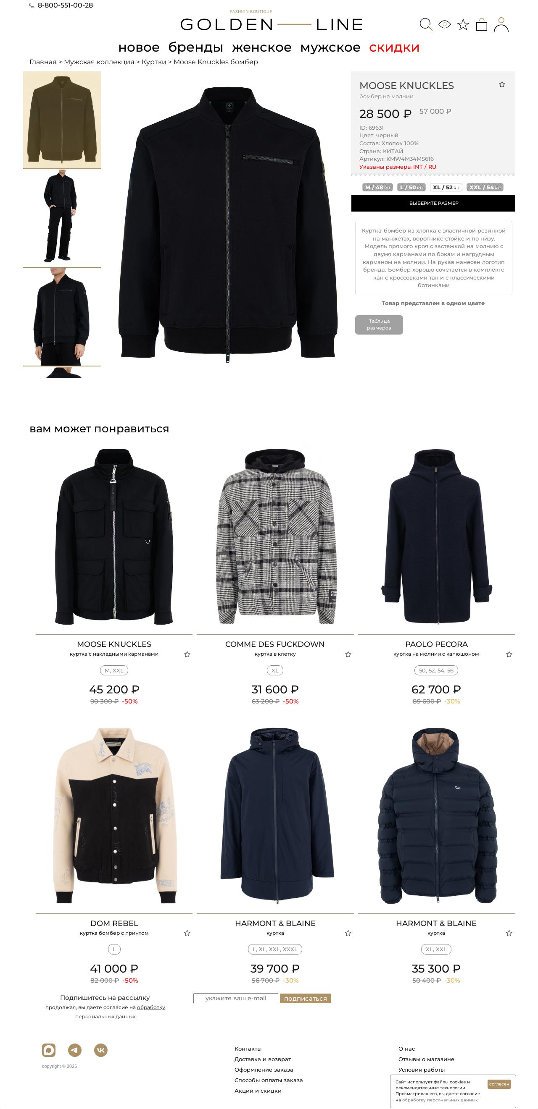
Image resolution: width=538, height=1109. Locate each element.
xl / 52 (446, 187)
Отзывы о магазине (426, 1059)
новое (138, 47)
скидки (396, 47)
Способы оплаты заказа (269, 1080)
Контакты (248, 1048)
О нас (406, 1048)
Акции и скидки (258, 1090)
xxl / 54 (485, 187)
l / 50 (411, 187)
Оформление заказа (264, 1069)
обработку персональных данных (439, 1100)
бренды (196, 47)
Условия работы (421, 1069)
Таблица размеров (379, 324)
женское (262, 47)
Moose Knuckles (406, 85)
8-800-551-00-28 (61, 5)
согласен (499, 1084)
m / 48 (377, 187)
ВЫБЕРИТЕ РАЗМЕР (434, 203)
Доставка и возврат (263, 1059)
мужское (332, 47)
